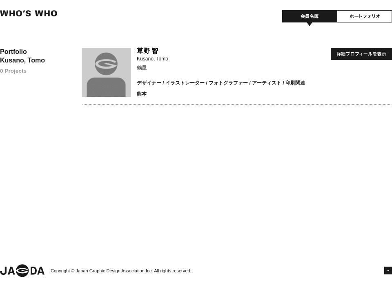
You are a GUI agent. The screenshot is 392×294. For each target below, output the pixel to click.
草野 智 (147, 50)
